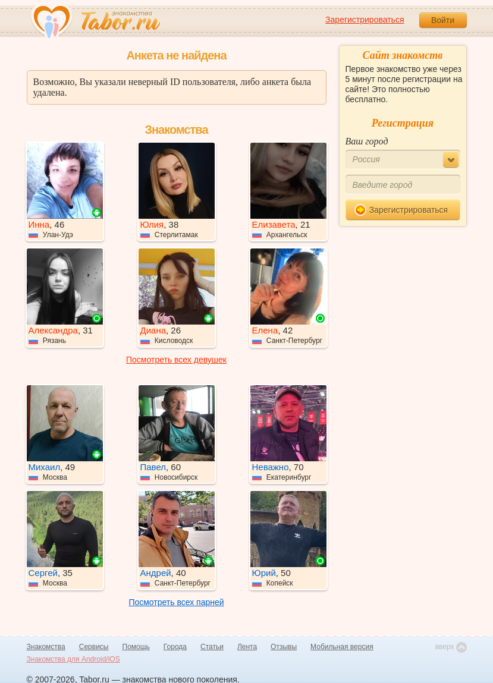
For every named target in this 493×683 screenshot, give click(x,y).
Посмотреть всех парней (176, 602)
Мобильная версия (341, 647)
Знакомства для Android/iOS (73, 659)
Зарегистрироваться (364, 19)
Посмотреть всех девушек (176, 359)
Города (175, 647)
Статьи (212, 647)
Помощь (136, 647)
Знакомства (46, 647)
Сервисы (94, 647)
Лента (247, 647)
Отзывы (284, 647)
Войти (442, 20)
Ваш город (367, 141)
